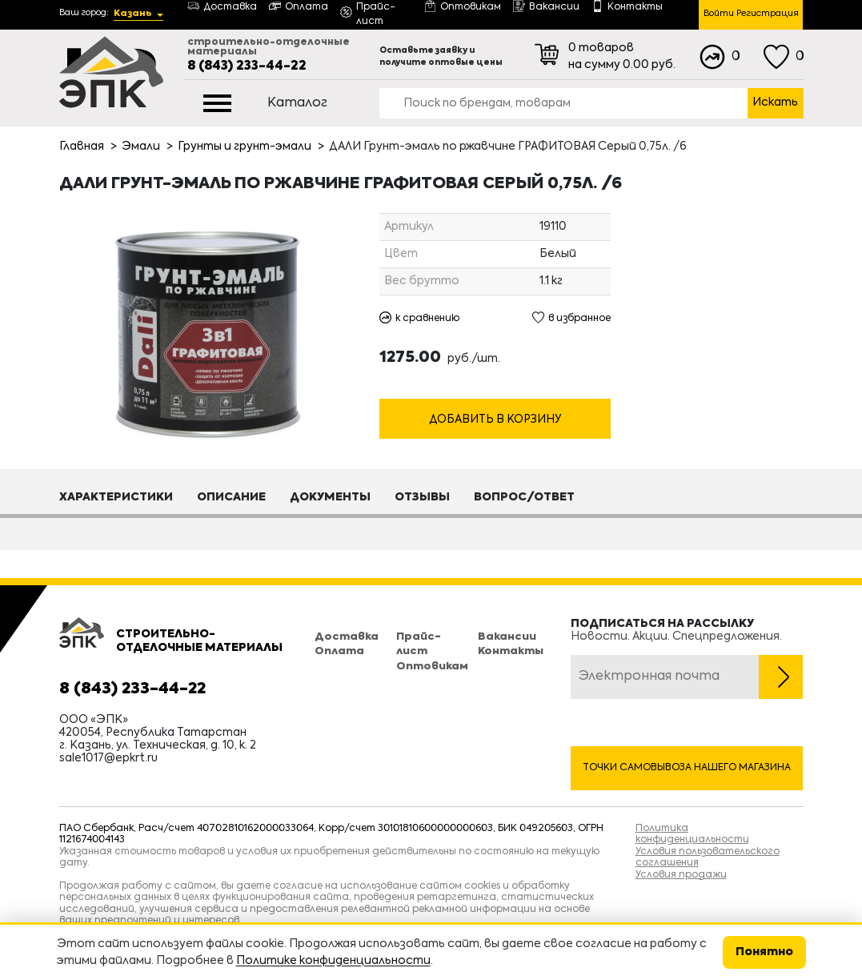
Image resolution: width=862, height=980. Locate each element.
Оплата (339, 651)
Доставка (347, 637)
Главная (81, 146)
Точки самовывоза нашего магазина (687, 768)
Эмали (141, 146)
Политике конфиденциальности (333, 960)
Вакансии (507, 637)
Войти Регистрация (751, 14)
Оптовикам (432, 666)
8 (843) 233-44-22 (247, 66)
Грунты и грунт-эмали (244, 146)
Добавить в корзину (495, 419)
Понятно (764, 952)
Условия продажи (681, 875)
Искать (775, 102)
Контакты (510, 651)
